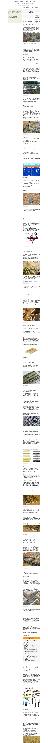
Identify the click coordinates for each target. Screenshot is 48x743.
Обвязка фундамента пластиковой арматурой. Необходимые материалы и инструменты (31, 210)
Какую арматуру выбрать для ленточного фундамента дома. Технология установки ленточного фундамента (31, 574)
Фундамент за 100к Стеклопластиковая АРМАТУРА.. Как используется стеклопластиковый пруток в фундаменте (31, 140)
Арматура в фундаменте (31, 16)
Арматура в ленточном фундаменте (31, 11)
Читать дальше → (25, 54)
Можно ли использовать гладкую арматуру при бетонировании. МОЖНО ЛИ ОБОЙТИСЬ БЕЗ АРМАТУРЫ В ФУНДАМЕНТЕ (31, 469)
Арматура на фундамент (37, 16)
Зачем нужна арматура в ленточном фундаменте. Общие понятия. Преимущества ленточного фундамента (31, 60)
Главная (19, 5)
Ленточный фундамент (37, 11)
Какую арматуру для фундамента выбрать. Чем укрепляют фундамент (31, 610)
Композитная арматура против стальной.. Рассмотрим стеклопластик (30, 362)
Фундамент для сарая (25, 11)
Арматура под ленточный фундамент (24, 1)
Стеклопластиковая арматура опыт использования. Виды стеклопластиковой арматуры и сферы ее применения (31, 715)
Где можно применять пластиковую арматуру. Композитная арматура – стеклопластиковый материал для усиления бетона (31, 252)
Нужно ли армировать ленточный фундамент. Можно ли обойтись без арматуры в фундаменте (31, 23)
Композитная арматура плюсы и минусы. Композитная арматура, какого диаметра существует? (31, 511)
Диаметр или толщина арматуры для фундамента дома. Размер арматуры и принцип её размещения (31, 668)
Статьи (27, 5)
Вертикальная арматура (26, 16)
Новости (23, 5)
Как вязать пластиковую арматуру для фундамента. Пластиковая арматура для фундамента (31, 100)
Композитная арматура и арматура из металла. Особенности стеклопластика (31, 390)
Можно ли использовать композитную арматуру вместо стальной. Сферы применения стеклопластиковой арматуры (30, 327)
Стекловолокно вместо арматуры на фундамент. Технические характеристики (31, 287)
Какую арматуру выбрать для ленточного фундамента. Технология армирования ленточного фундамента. (30, 540)
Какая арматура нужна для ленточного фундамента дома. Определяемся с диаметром (30, 431)
